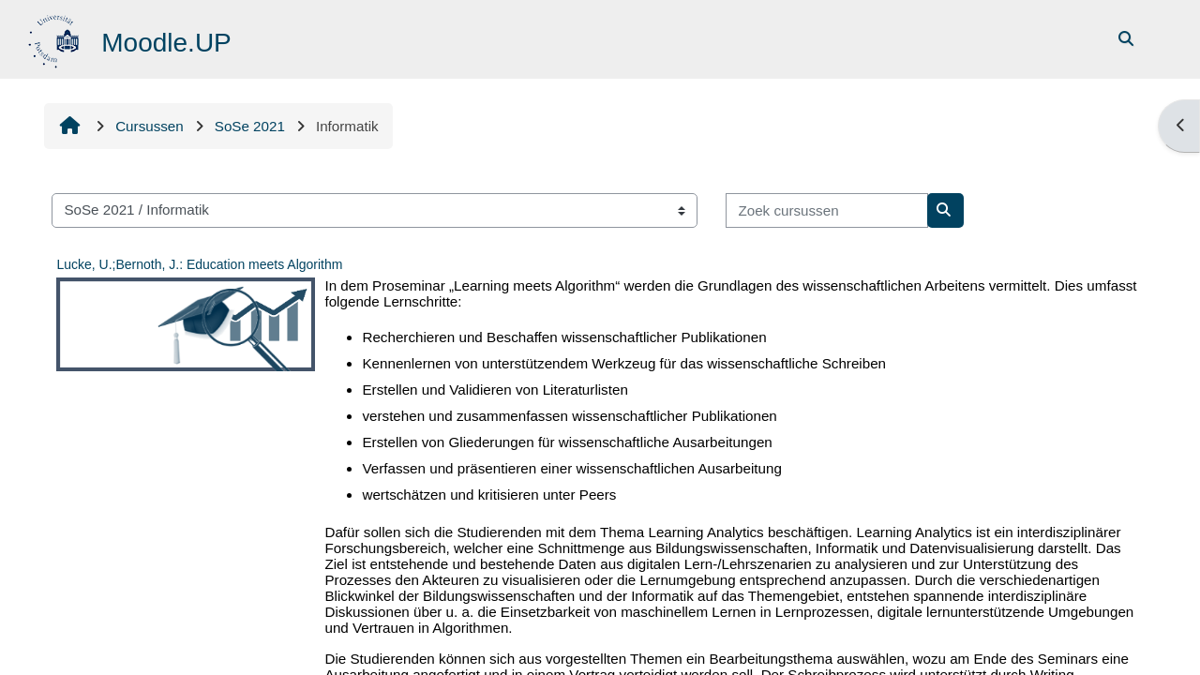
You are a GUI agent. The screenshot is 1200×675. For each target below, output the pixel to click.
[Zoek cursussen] (827, 210)
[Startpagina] (55, 38)
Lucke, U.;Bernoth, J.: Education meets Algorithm (199, 264)
